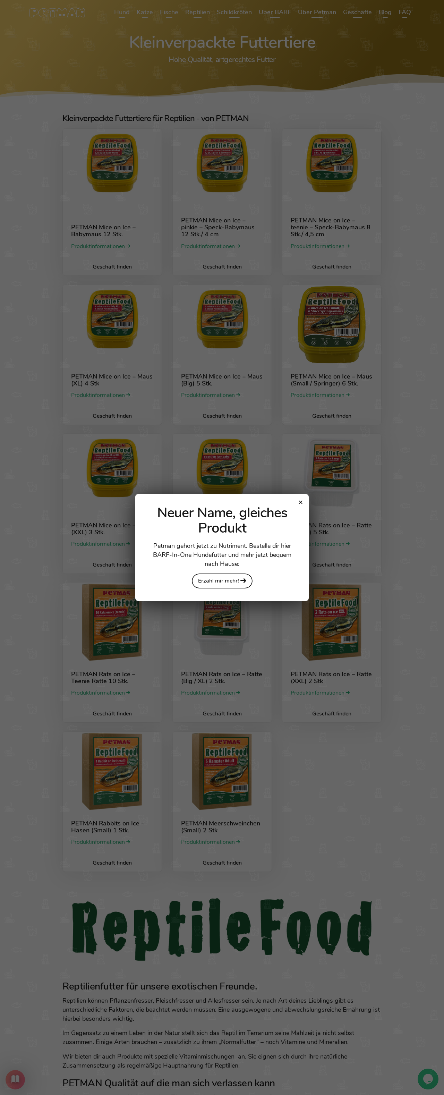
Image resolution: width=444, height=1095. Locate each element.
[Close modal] (300, 502)
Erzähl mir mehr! (222, 581)
